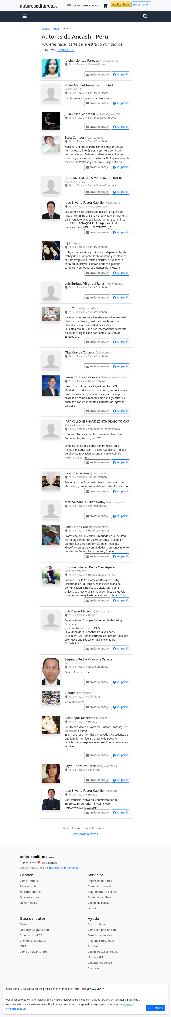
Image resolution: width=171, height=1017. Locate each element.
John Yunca (73, 308)
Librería (92, 908)
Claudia (70, 693)
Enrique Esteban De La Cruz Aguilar (90, 567)
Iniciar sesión (141, 4)
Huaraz (92, 615)
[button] (24, 17)
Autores (46, 28)
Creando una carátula (33, 940)
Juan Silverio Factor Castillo (84, 202)
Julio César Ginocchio (80, 114)
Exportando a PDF (31, 935)
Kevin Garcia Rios (77, 473)
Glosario (25, 924)
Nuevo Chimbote (98, 666)
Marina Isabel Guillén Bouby (85, 502)
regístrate (65, 49)
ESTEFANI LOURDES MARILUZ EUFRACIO (93, 178)
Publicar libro (120, 4)
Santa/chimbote (97, 505)
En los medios (28, 902)
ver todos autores (85, 834)
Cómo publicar (97, 924)
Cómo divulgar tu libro (34, 951)
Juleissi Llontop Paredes (82, 60)
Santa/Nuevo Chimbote (102, 117)
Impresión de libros (100, 881)
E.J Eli (68, 243)
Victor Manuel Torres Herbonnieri (89, 85)
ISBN (23, 946)
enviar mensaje (97, 74)
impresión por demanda (64, 867)
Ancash (81, 64)
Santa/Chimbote (98, 92)
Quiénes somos (29, 897)
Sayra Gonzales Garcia (81, 766)
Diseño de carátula (99, 897)
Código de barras (98, 902)
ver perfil (120, 74)
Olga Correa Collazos (80, 352)
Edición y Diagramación (34, 930)
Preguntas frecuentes (101, 940)
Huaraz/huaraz (97, 381)
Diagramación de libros (102, 891)
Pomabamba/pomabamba (104, 429)
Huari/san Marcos (98, 530)
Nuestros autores (30, 891)
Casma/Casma (96, 64)
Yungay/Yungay (97, 206)
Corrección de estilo (100, 886)
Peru (56, 28)
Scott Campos (75, 137)
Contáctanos (95, 968)
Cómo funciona (29, 881)
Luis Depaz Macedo (79, 611)
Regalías (93, 946)
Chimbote (94, 696)
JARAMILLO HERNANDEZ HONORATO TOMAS (97, 421)
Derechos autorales (100, 935)
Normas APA (95, 957)
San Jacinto (94, 769)
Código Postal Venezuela (103, 951)
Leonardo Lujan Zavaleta (82, 377)
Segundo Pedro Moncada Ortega (88, 659)
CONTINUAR (155, 1008)
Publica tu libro (29, 886)
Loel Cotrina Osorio (79, 527)
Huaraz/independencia (101, 574)
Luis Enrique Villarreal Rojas (85, 283)
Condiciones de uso (100, 962)
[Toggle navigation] (145, 17)
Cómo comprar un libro (102, 930)
